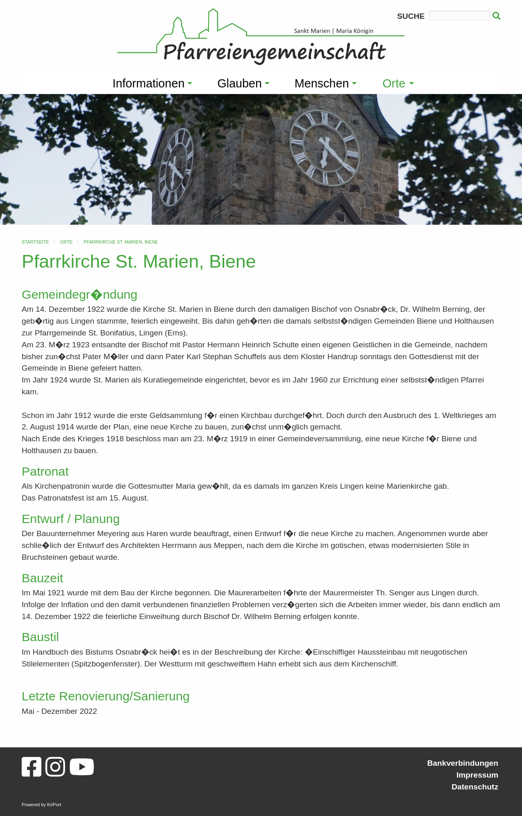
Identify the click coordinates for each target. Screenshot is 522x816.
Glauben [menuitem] (239, 83)
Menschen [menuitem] (322, 83)
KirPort (54, 804)
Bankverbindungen (462, 763)
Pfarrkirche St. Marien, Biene (120, 241)
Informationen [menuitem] (148, 83)
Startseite (35, 241)
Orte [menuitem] (393, 83)
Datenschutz (475, 786)
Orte (66, 241)
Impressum (477, 775)
